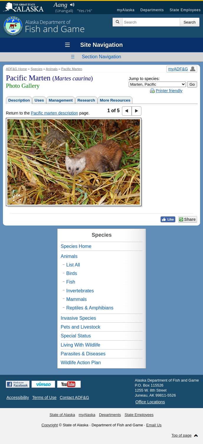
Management (60, 100)
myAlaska (126, 10)
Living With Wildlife (80, 344)
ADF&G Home (16, 69)
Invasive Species (78, 318)
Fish (70, 281)
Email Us (153, 425)
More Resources (115, 100)
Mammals (76, 299)
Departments (152, 10)
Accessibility (17, 397)
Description (19, 100)
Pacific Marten (71, 69)
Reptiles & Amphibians (89, 307)
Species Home (76, 246)
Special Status (76, 335)
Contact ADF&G (74, 397)
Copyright (50, 425)
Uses (39, 100)
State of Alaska (26, 7)
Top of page (181, 435)
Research (86, 100)
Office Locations (150, 402)
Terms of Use (44, 397)
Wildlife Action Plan (81, 362)
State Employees (185, 10)
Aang (60, 4)
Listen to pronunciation (72, 5)
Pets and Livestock (80, 326)
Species (36, 69)
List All (73, 264)
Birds (71, 273)
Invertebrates (80, 290)
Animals (52, 69)
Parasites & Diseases (83, 353)
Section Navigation (101, 56)
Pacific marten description (54, 113)
